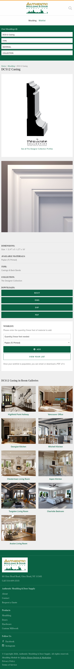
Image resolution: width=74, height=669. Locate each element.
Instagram (10, 645)
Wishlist (42, 20)
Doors (4, 619)
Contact (5, 597)
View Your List (37, 356)
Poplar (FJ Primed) (9, 259)
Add (37, 349)
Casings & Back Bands (11, 270)
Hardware (7, 624)
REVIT (37, 292)
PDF (37, 314)
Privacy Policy (8, 661)
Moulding (33, 20)
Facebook (9, 641)
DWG (37, 300)
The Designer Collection (11, 280)
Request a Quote (9, 602)
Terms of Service (9, 664)
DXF (37, 307)
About (5, 593)
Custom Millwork (10, 628)
